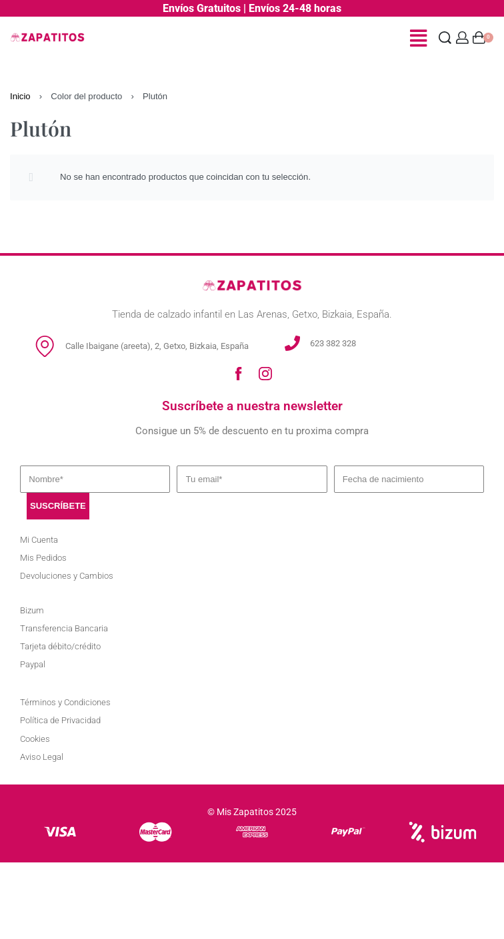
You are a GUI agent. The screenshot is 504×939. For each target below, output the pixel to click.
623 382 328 (333, 343)
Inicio (20, 96)
